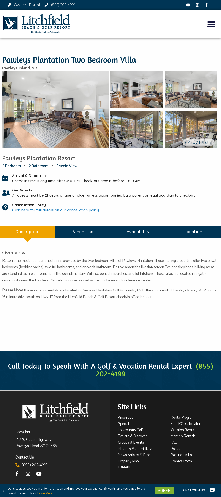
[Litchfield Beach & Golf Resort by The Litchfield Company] (36, 24)
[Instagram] (198, 5)
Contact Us (24, 457)
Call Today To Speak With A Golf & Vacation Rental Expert (110, 369)
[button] (211, 24)
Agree (164, 490)
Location (22, 432)
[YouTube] (189, 5)
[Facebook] (207, 5)
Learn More (44, 493)
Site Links (132, 406)
